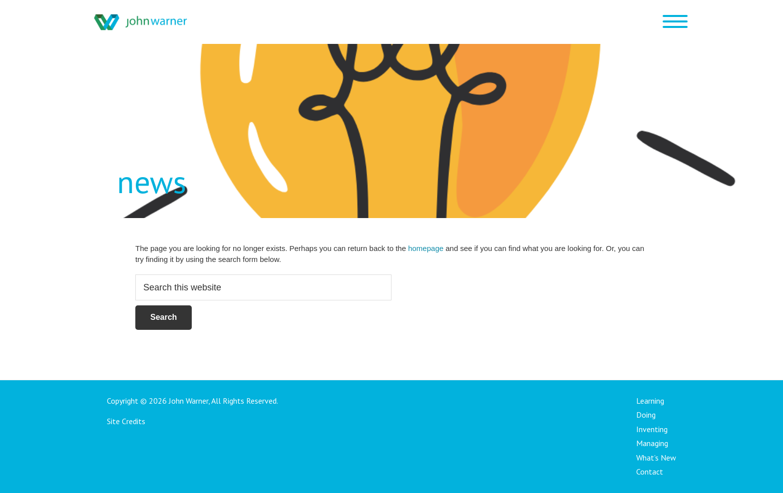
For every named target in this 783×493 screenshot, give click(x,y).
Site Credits (126, 421)
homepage (425, 248)
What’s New (656, 458)
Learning (650, 401)
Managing (652, 443)
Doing (646, 415)
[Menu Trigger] (675, 21)
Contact (649, 472)
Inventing (652, 429)
